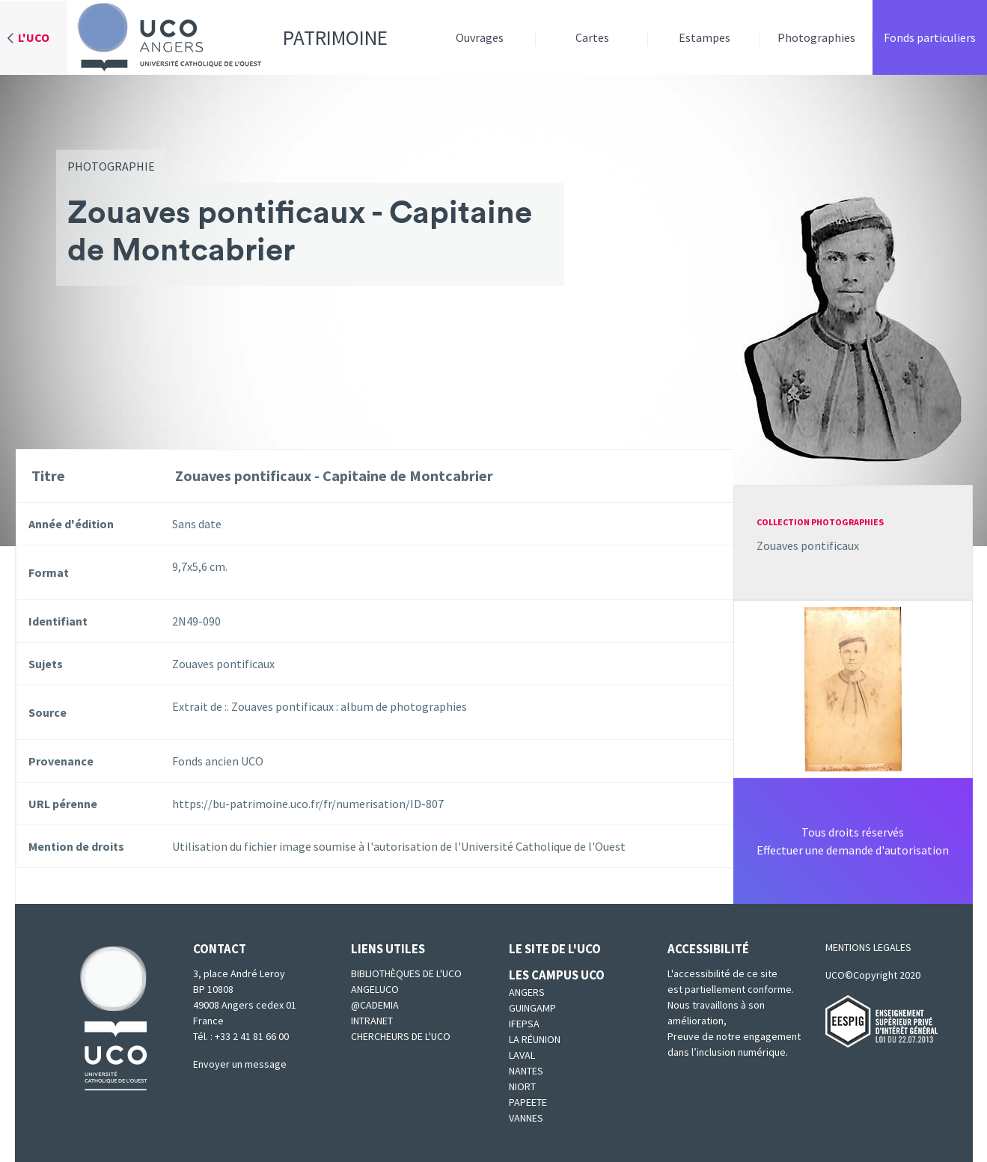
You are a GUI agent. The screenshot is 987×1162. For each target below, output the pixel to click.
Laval (522, 1055)
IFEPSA (524, 1023)
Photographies (816, 37)
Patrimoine (227, 37)
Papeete (528, 1102)
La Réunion (534, 1039)
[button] (853, 687)
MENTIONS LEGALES (868, 947)
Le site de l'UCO (555, 949)
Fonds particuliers (930, 37)
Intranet (372, 1020)
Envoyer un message (240, 1064)
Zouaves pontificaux (808, 545)
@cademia (375, 1005)
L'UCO (33, 37)
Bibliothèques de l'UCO (406, 973)
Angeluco (375, 989)
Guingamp (532, 1008)
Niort (522, 1086)
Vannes (526, 1118)
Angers (527, 992)
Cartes (592, 37)
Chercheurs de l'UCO (400, 1036)
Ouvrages (480, 37)
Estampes (704, 37)
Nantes (526, 1070)
